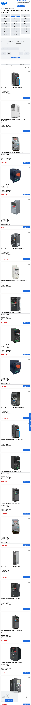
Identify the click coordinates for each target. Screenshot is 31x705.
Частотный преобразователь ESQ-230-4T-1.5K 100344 (12, 535)
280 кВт (5, 31)
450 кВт (15, 33)
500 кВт (25, 33)
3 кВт (5, 18)
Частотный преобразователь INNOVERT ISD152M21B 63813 (12, 407)
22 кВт (15, 23)
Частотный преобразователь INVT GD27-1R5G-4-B (11, 503)
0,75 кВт (25, 14)
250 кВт (25, 29)
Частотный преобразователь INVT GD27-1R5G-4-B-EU (12, 630)
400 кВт (5, 33)
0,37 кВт (5, 14)
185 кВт (25, 28)
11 (28, 67)
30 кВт (25, 23)
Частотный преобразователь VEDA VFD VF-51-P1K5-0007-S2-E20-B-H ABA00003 (15, 216)
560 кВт (5, 34)
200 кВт (5, 29)
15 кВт (15, 21)
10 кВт (25, 19)
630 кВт (15, 34)
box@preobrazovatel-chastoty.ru (24, 2)
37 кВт (5, 24)
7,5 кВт (15, 19)
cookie (11, 691)
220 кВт (15, 29)
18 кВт (25, 21)
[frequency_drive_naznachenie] (10, 48)
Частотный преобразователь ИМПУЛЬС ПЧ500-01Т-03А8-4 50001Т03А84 (13, 120)
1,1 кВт (5, 16)
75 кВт (5, 26)
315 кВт (15, 31)
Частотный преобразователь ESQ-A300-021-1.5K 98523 (12, 344)
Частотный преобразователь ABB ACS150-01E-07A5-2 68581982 (14, 280)
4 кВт (25, 18)
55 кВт (25, 24)
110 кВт (25, 26)
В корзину (26, 98)
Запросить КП (21, 5)
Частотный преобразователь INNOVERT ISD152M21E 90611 (12, 248)
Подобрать (15, 57)
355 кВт (25, 31)
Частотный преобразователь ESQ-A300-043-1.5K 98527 (12, 471)
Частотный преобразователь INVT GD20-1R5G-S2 (11, 312)
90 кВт (15, 26)
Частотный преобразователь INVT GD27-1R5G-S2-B (11, 87)
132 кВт (5, 28)
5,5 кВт (5, 19)
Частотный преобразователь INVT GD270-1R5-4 (10, 566)
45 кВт (15, 24)
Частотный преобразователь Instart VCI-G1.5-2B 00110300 (12, 184)
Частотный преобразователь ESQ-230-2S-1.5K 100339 (12, 152)
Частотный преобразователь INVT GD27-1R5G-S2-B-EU (12, 439)
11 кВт (5, 21)
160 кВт (15, 28)
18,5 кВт (5, 23)
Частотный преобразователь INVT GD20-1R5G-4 (11, 598)
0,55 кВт (15, 14)
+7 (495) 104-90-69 (21, 0)
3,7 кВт (15, 18)
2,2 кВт (25, 16)
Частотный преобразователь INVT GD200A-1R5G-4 (11, 662)
